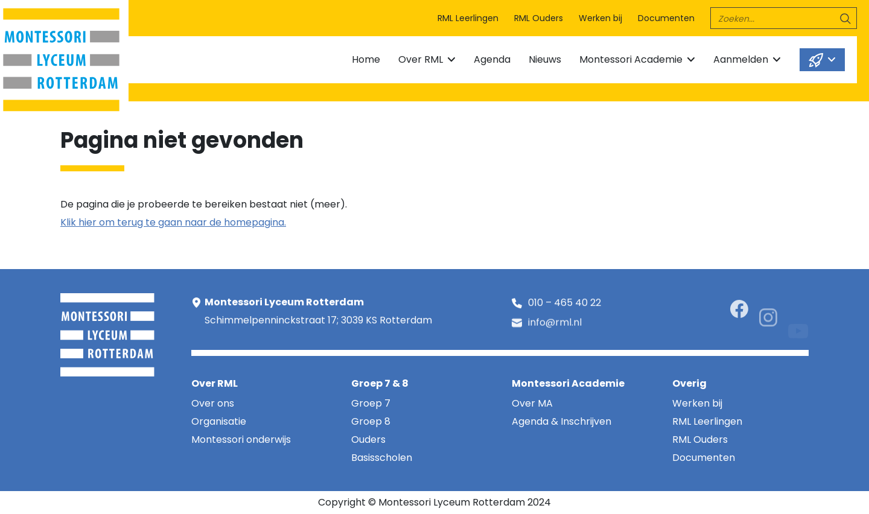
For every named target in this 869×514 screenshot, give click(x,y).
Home (366, 59)
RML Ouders (538, 18)
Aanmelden (740, 59)
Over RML (420, 59)
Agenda (492, 59)
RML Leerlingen (468, 18)
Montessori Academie (631, 59)
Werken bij (600, 18)
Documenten (666, 18)
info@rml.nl (555, 324)
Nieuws (545, 59)
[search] (783, 18)
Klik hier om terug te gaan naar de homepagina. (173, 222)
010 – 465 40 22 (564, 304)
